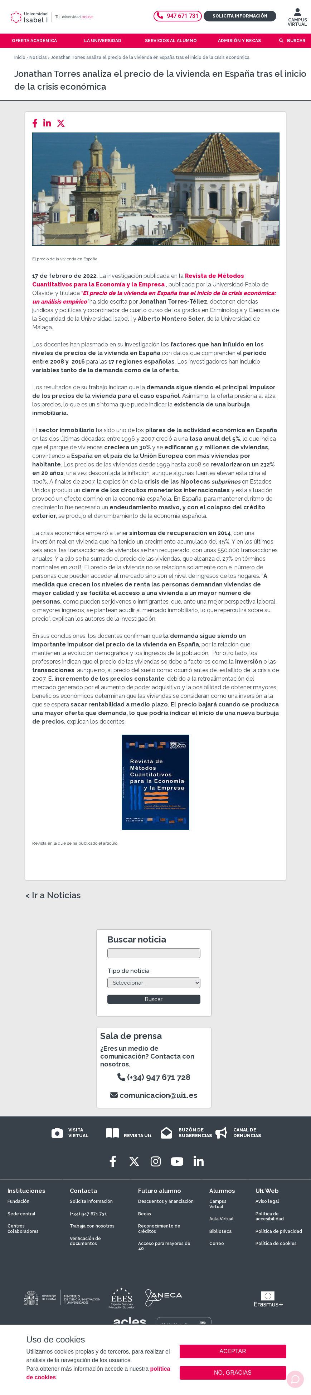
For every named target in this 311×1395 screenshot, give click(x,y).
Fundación (18, 1201)
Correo (216, 1243)
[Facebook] (37, 123)
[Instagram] (156, 1161)
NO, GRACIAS (233, 1373)
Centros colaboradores (23, 1229)
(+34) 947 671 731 (88, 1213)
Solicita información (240, 16)
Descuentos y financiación (166, 1201)
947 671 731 (178, 15)
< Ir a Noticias (53, 895)
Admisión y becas (239, 40)
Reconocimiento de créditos (159, 1229)
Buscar (296, 40)
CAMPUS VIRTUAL (297, 19)
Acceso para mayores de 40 (164, 1246)
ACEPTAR (233, 1351)
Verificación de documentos (85, 1241)
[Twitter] (63, 123)
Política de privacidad (279, 1231)
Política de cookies (276, 1243)
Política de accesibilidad (270, 1216)
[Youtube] (177, 1161)
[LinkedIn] (49, 123)
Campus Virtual (218, 1204)
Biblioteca (220, 1231)
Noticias (38, 57)
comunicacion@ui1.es (154, 1095)
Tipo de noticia (128, 971)
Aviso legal (267, 1201)
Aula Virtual (221, 1218)
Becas (144, 1213)
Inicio (19, 57)
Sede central (21, 1213)
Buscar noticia (136, 939)
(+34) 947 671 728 (153, 1077)
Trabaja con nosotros (92, 1226)
